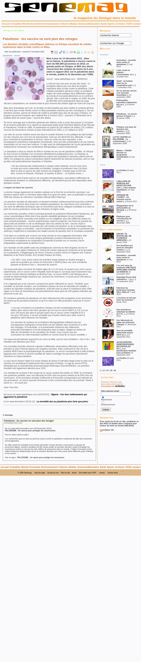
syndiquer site (107, 430)
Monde (26, 23)
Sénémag (28, 473)
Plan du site (65, 473)
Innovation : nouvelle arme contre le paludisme (126, 62)
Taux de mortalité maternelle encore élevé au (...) (124, 332)
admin (74, 473)
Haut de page (39, 473)
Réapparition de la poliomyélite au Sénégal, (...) (124, 208)
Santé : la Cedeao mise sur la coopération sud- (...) (126, 83)
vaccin (17, 55)
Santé (104, 23)
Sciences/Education (89, 23)
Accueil (6, 23)
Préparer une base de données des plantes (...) (126, 129)
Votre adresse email (110, 391)
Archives (120, 23)
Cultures (64, 23)
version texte (113, 473)
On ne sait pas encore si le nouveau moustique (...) (126, 93)
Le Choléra (121, 170)
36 (111, 370)
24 (107, 370)
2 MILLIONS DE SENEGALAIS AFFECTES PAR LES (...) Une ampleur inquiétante (126, 185)
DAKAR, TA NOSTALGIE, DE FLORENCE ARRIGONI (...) (123, 237)
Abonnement (106, 400)
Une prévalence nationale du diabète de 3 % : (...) (125, 312)
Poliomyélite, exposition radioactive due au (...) (126, 102)
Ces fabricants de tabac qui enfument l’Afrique (125, 322)
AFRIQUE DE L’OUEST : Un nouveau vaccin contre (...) (123, 198)
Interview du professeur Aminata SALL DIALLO (125, 290)
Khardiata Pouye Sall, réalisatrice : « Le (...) (126, 278)
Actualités (16, 23)
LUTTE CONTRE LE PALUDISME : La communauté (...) (122, 139)
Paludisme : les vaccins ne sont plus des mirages (29, 421)
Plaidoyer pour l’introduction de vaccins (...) (124, 218)
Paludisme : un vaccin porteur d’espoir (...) (126, 115)
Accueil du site (10, 30)
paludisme (7, 55)
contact (137, 23)
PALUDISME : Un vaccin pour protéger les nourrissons (40, 457)
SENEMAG (120, 386)
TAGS (129, 23)
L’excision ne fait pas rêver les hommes (126, 299)
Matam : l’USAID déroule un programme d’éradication (123, 153)
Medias (73, 23)
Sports (111, 23)
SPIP (94, 473)
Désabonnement (108, 404)
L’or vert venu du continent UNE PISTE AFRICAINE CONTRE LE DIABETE (126, 268)
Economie (36, 23)
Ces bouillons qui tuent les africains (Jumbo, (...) (124, 247)
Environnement (50, 23)
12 (104, 370)
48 (115, 370)
